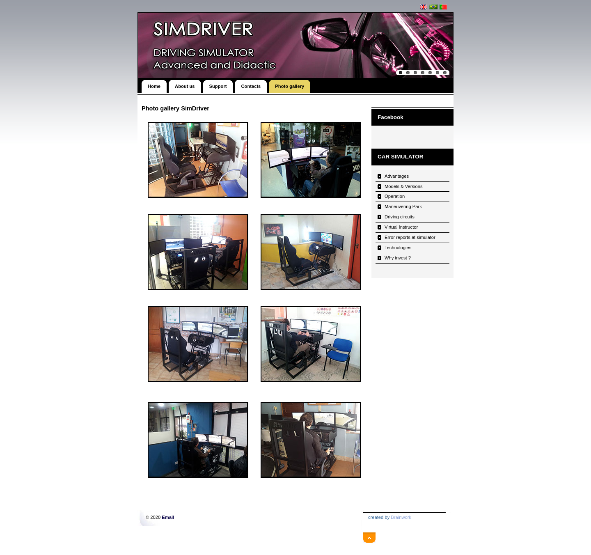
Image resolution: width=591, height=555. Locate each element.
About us (185, 84)
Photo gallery (289, 84)
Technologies (398, 247)
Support (218, 84)
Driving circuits (400, 216)
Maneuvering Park (403, 206)
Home (154, 84)
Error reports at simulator (410, 237)
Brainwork (401, 517)
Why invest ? (398, 257)
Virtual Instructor (401, 227)
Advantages (397, 176)
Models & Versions (404, 186)
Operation (395, 196)
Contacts (251, 84)
